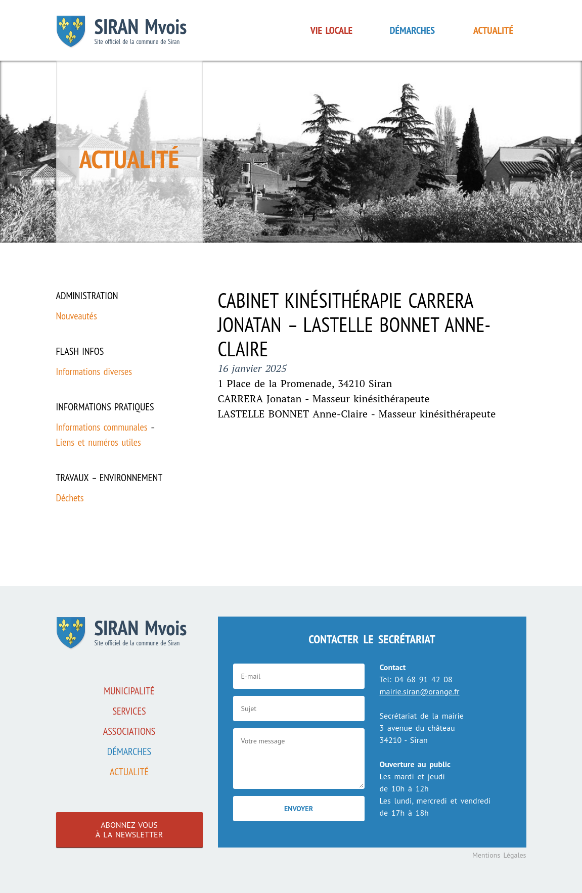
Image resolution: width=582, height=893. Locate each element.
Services (129, 711)
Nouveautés (76, 315)
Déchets (70, 497)
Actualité (493, 30)
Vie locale (331, 30)
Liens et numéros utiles (98, 442)
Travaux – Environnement (109, 477)
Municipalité (129, 690)
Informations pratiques (105, 406)
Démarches (412, 30)
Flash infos (80, 351)
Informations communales (102, 427)
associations (129, 731)
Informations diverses (94, 371)
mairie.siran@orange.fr (420, 691)
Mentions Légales (499, 855)
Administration (87, 295)
